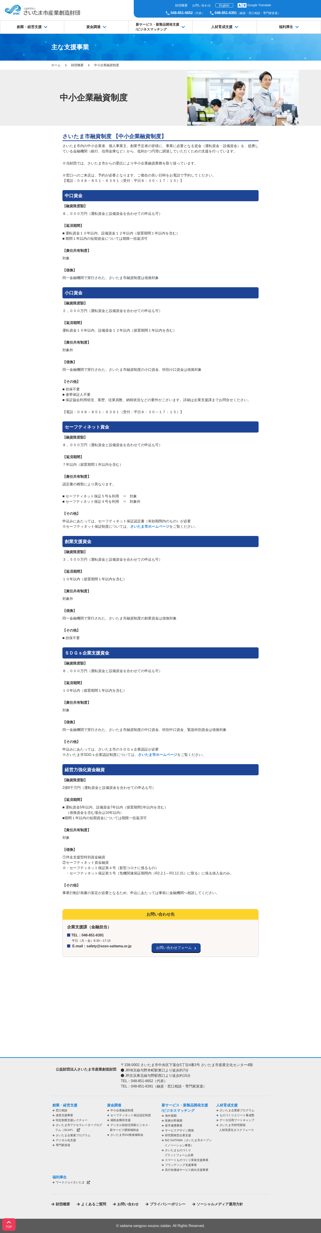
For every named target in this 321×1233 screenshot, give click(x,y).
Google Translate (259, 5)
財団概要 (181, 5)
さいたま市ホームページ (149, 526)
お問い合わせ (201, 5)
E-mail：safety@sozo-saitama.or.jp (101, 946)
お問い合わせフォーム (174, 948)
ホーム (56, 65)
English (224, 5)
